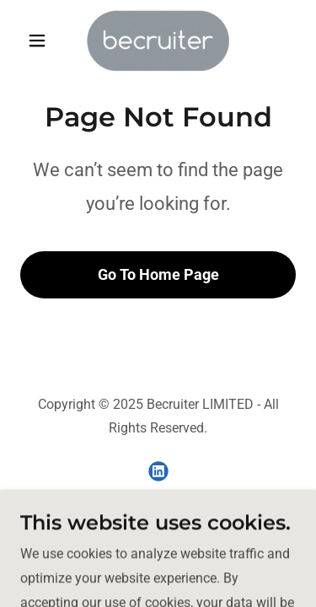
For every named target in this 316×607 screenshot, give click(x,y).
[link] (158, 40)
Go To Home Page (158, 274)
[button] (41, 40)
